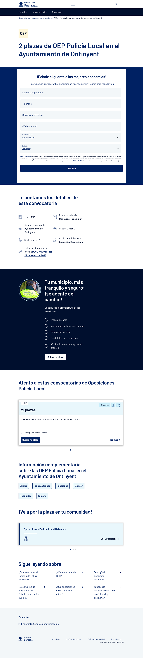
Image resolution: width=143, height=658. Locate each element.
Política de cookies (73, 639)
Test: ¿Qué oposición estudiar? (99, 576)
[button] (70, 450)
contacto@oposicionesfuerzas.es (41, 623)
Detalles (23, 11)
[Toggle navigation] (73, 4)
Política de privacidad (96, 639)
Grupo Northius (25, 156)
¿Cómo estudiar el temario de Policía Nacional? (28, 576)
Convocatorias (47, 18)
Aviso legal (56, 639)
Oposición (56, 11)
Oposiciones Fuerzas (28, 18)
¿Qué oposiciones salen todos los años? (65, 590)
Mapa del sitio (116, 639)
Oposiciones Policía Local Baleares (45, 529)
